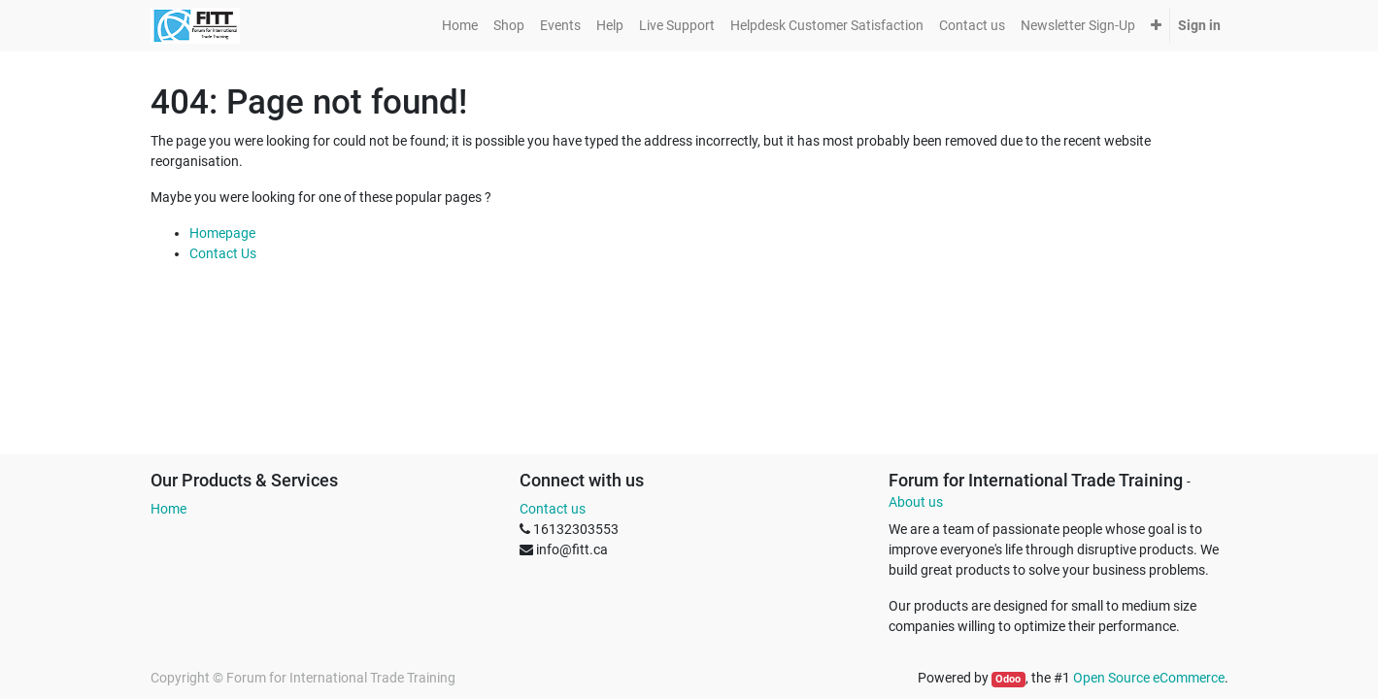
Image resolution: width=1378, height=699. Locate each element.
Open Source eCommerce (1149, 677)
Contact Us (222, 253)
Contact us (553, 508)
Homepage (222, 233)
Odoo (1008, 679)
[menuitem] (460, 26)
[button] (1156, 26)
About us (916, 502)
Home (168, 508)
